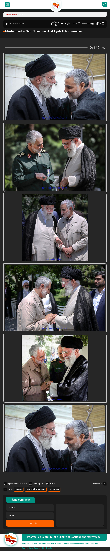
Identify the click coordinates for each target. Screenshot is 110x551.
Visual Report (18, 23)
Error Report (36, 484)
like (51, 483)
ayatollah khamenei (35, 489)
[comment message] (80, 515)
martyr (18, 489)
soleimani (54, 489)
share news (98, 483)
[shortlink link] (17, 484)
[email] (30, 515)
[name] (30, 507)
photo (8, 23)
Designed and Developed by (40, 548)
